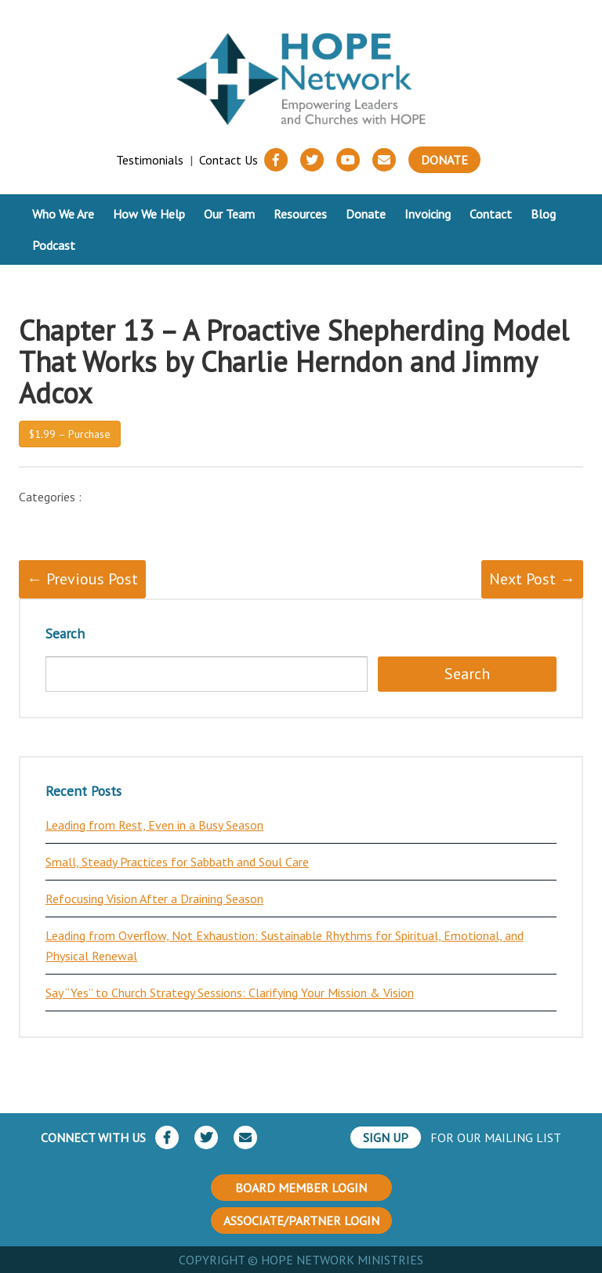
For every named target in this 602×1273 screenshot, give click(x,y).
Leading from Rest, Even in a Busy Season (154, 825)
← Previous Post (82, 579)
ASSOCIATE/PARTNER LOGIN (301, 1220)
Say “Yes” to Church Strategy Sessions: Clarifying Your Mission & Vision (229, 992)
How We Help (149, 214)
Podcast (53, 245)
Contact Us (228, 160)
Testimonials (149, 160)
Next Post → (532, 579)
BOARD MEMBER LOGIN (301, 1187)
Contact (491, 214)
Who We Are (63, 214)
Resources (300, 214)
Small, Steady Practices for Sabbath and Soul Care (177, 862)
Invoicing (427, 214)
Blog (543, 214)
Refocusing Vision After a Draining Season (154, 898)
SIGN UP (385, 1137)
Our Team (229, 214)
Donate (444, 160)
